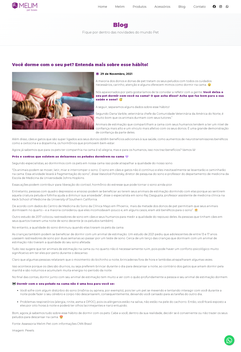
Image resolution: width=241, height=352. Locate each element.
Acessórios (162, 7)
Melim (120, 7)
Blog (181, 7)
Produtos (139, 7)
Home (102, 7)
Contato (199, 7)
